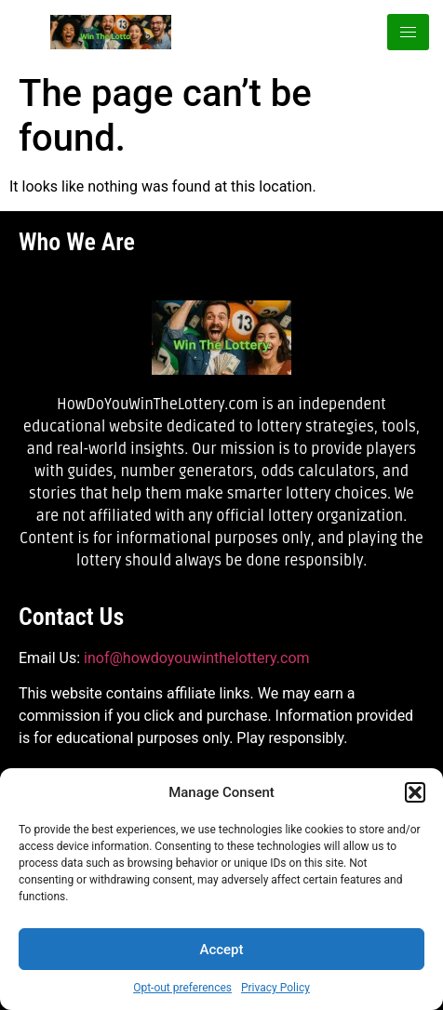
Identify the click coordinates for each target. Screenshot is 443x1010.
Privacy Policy (275, 987)
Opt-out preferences (182, 987)
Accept (221, 949)
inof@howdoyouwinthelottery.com (196, 658)
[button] (415, 792)
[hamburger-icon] (408, 32)
